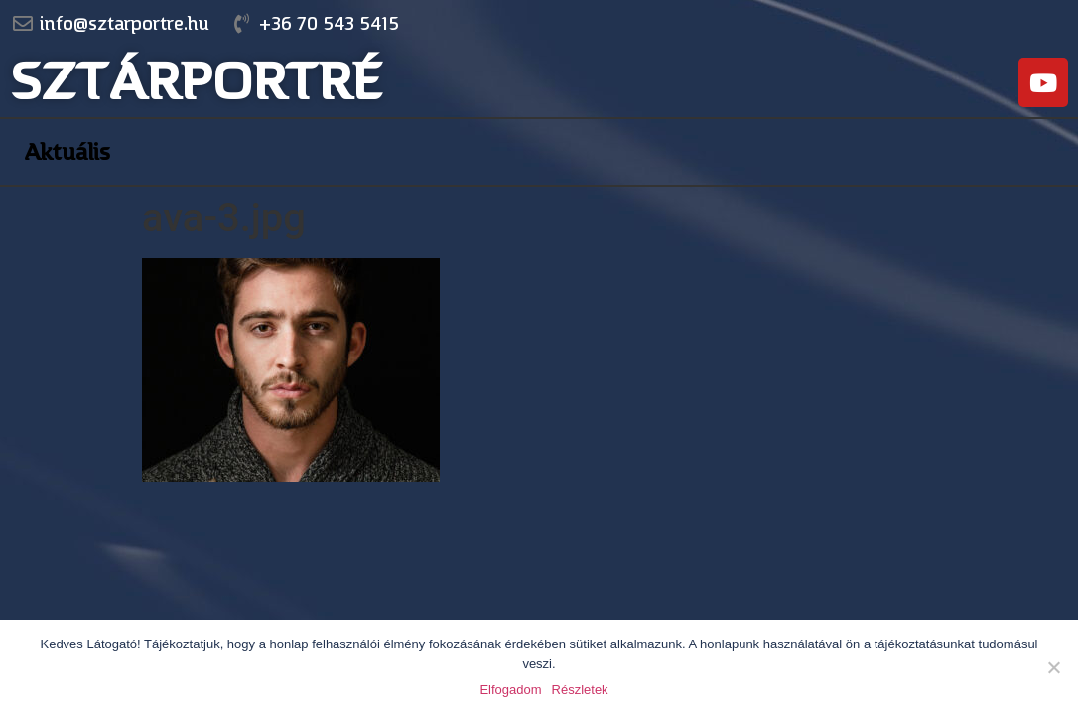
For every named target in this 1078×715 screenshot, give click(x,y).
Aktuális (67, 152)
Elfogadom (510, 689)
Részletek (580, 689)
